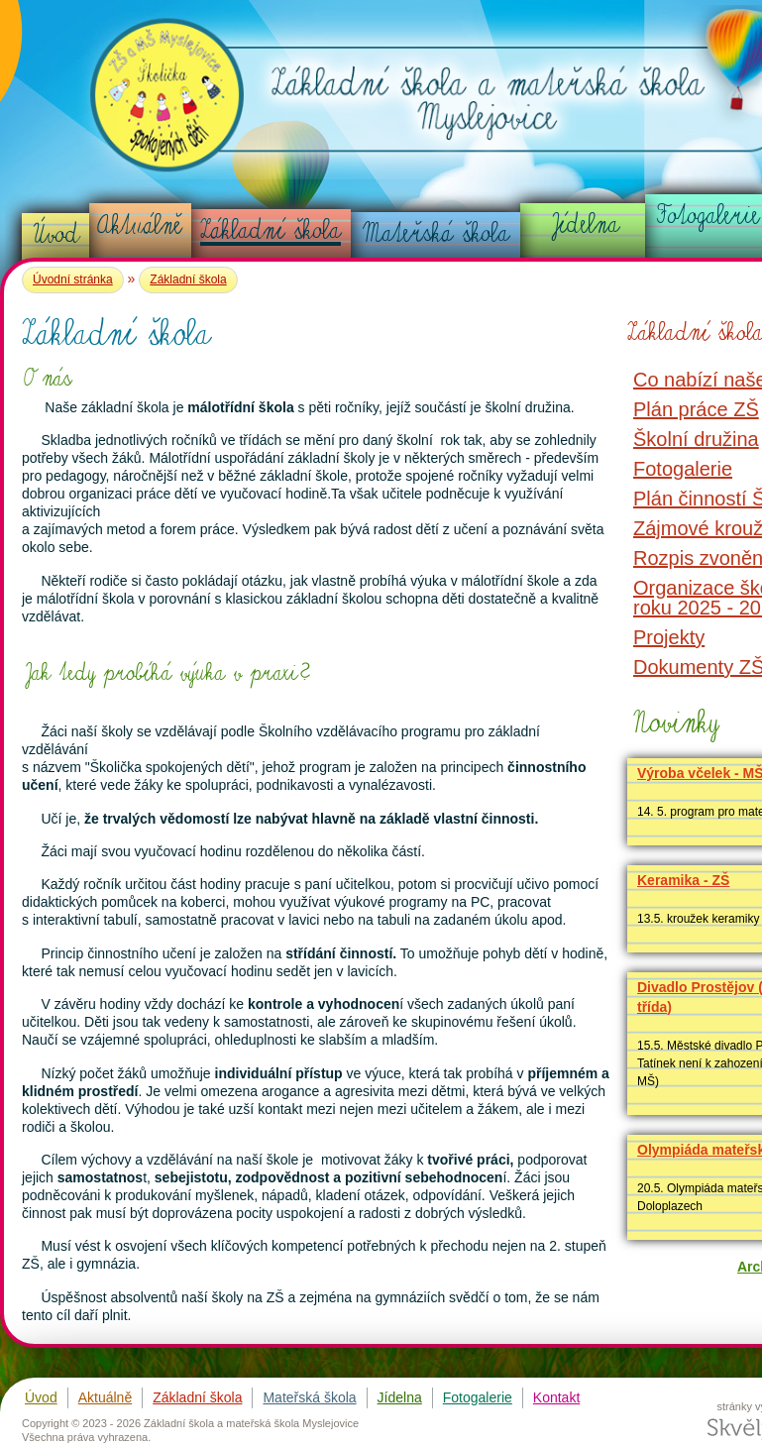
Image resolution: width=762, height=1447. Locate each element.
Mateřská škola (436, 233)
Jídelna (583, 224)
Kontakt (556, 1397)
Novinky (673, 722)
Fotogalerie (477, 1397)
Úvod (56, 234)
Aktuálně (139, 225)
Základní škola (270, 230)
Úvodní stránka (73, 279)
